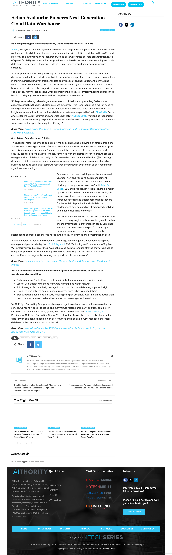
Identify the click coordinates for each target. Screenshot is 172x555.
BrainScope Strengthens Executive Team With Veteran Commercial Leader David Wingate (38, 183)
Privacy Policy (108, 548)
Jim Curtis (101, 112)
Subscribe (118, 4)
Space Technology (88, 427)
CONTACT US (136, 4)
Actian (14, 49)
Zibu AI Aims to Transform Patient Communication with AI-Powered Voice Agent (38, 197)
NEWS (44, 4)
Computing (105, 30)
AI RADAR (87, 3)
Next (27, 224)
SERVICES (101, 3)
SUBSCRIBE (127, 528)
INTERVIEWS (56, 3)
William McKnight (95, 311)
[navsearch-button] (153, 3)
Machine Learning (20, 427)
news (54, 337)
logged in (25, 462)
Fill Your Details (134, 512)
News (112, 30)
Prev (16, 224)
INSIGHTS (72, 3)
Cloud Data (47, 337)
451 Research (79, 115)
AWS (39, 337)
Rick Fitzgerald (57, 244)
